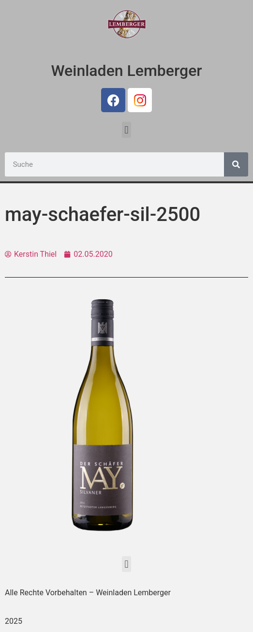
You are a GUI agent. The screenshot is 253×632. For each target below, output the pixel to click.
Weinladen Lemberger (126, 70)
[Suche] (236, 164)
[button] (126, 130)
